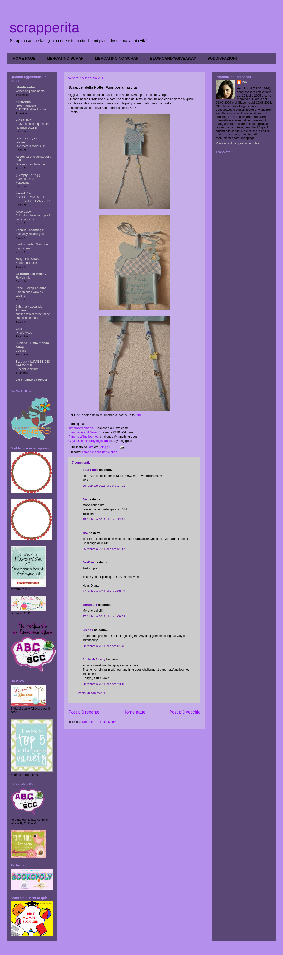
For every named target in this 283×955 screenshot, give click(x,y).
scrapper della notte (95, 452)
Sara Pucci (90, 470)
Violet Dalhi (24, 120)
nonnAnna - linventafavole (26, 103)
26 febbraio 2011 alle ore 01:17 (104, 549)
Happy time (23, 248)
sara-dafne (23, 193)
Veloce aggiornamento (30, 91)
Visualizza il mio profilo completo (238, 143)
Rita (245, 82)
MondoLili (90, 605)
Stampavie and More (82, 432)
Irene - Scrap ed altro (31, 288)
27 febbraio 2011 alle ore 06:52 (104, 591)
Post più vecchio (184, 712)
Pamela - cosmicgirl (30, 230)
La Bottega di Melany (31, 273)
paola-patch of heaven (32, 244)
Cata (19, 328)
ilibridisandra (25, 87)
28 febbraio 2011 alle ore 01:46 (104, 646)
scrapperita (44, 27)
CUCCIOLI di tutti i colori (31, 109)
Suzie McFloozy (94, 659)
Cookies (21, 350)
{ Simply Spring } (28, 175)
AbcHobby (23, 211)
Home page (134, 712)
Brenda (88, 630)
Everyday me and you (30, 234)
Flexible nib (23, 277)
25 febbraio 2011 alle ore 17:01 (104, 485)
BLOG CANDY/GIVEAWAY (173, 58)
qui (139, 415)
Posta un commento (91, 693)
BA (85, 499)
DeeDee (88, 562)
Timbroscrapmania (81, 428)
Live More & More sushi (31, 146)
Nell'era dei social (27, 263)
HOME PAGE (24, 58)
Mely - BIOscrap (27, 259)
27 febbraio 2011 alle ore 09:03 (104, 616)
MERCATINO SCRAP (65, 58)
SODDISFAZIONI (222, 58)
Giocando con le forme (30, 164)
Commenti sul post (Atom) (99, 721)
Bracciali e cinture (27, 369)
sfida (114, 452)
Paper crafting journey (83, 436)
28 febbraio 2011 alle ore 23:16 (104, 684)
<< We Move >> (26, 332)
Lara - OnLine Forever (31, 379)
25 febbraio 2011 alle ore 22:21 (104, 519)
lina (85, 533)
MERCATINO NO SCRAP (117, 58)
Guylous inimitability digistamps (89, 441)
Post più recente (83, 712)
